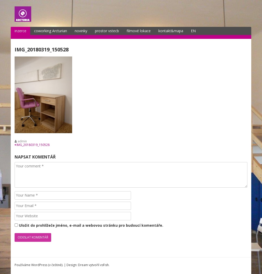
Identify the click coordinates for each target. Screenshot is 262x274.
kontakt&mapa (170, 30)
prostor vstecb (107, 30)
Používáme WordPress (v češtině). (39, 265)
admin (22, 141)
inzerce (20, 30)
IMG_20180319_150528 (32, 145)
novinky (81, 30)
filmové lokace (139, 30)
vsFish (104, 265)
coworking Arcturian (50, 30)
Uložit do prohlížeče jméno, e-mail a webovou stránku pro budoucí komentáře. (91, 225)
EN (193, 30)
